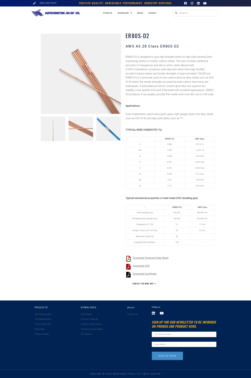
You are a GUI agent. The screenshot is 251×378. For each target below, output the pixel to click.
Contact (152, 13)
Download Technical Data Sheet (150, 257)
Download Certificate (144, 273)
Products (107, 13)
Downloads (125, 13)
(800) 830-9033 (48, 3)
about (131, 307)
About (140, 13)
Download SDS (141, 265)
